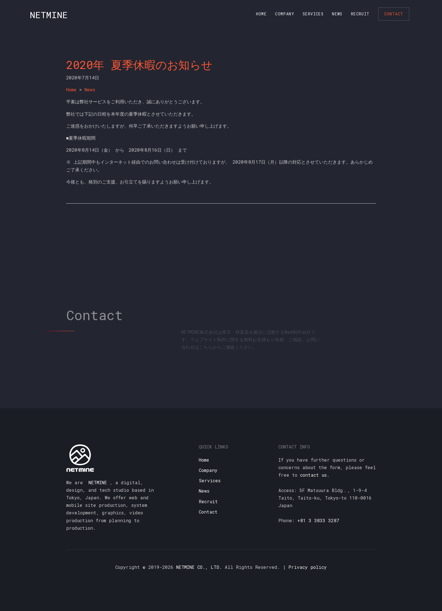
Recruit (360, 13)
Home (261, 13)
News (337, 13)
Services (313, 13)
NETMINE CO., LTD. (199, 567)
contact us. (314, 475)
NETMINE (49, 15)
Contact (393, 13)
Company (284, 13)
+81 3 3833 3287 (318, 520)
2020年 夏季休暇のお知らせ (139, 64)
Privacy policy (307, 567)
